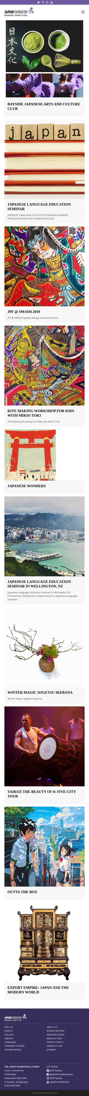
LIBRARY (8, 1038)
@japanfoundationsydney (60, 1074)
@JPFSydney (54, 1070)
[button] (83, 12)
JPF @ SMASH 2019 (23, 312)
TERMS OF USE (54, 1046)
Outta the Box (22, 892)
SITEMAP (51, 1050)
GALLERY (9, 1035)
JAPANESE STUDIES (14, 1046)
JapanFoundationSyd (58, 1082)
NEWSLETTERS (54, 1038)
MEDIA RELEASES (55, 1035)
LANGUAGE (10, 1042)
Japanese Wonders (26, 486)
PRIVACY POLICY (55, 1042)
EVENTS (8, 1031)
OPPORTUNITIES (12, 1050)
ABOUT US (52, 1027)
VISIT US (8, 1027)
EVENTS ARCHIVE (55, 1031)
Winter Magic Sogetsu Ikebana (40, 692)
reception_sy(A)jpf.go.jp (17, 1082)
